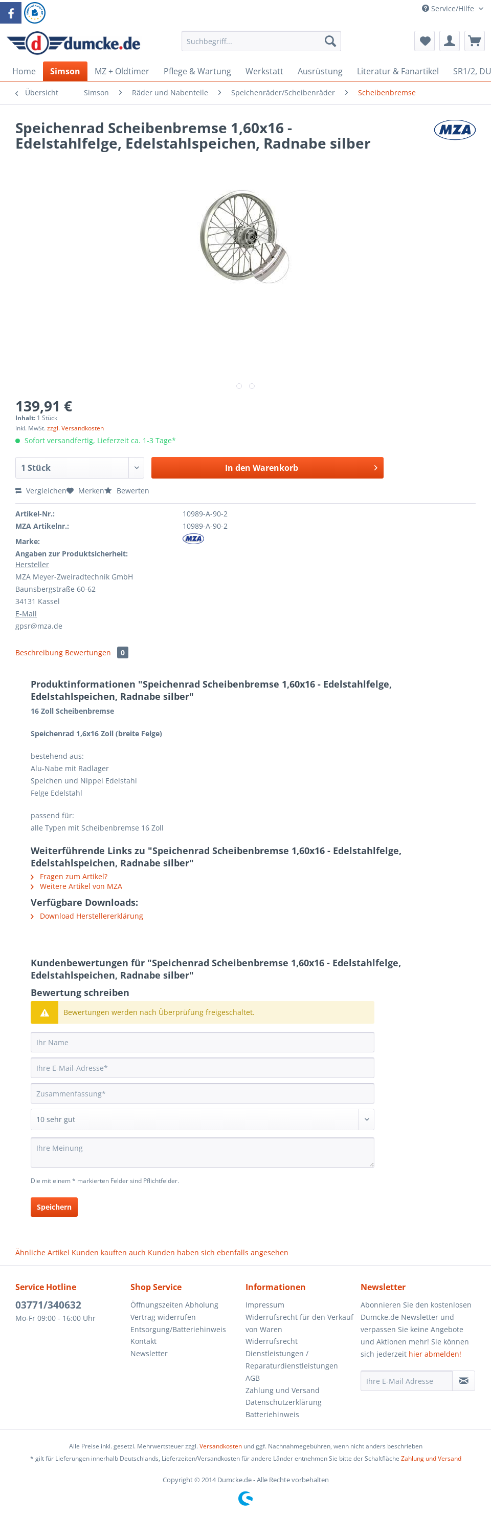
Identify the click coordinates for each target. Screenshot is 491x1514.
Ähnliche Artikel (42, 1252)
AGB (253, 1378)
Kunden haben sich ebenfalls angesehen (218, 1252)
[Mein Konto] (449, 41)
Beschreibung (39, 652)
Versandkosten (220, 1446)
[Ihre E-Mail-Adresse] (202, 1067)
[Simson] (65, 71)
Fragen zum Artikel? (69, 876)
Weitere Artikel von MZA (76, 886)
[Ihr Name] (202, 1042)
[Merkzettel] (424, 41)
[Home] (24, 71)
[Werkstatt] (264, 71)
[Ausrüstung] (320, 71)
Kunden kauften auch (109, 1252)
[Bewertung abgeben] (202, 1119)
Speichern (54, 1207)
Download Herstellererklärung (87, 916)
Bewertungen (96, 652)
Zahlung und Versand (283, 1390)
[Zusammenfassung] (202, 1093)
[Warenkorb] (474, 41)
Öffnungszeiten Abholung (174, 1305)
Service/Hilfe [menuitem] (449, 8)
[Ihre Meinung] (202, 1152)
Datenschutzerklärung (284, 1402)
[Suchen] (330, 41)
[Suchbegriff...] (261, 41)
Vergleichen (40, 490)
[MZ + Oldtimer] (122, 71)
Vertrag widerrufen (163, 1317)
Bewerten (126, 490)
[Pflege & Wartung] (197, 71)
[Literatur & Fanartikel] (398, 71)
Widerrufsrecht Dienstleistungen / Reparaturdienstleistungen (292, 1353)
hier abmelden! (435, 1354)
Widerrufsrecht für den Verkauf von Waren (299, 1323)
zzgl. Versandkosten (75, 428)
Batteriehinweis (272, 1414)
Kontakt (143, 1341)
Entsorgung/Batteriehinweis (178, 1329)
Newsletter (149, 1353)
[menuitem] (261, 46)
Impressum (265, 1305)
